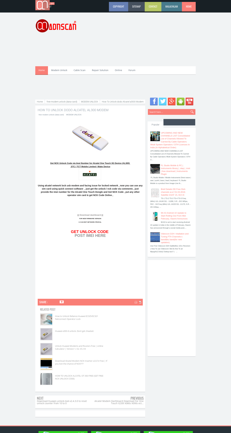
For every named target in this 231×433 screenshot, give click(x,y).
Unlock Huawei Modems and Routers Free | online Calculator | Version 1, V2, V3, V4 (69, 335)
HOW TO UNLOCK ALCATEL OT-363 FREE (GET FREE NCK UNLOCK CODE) (116, 348)
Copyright (118, 6)
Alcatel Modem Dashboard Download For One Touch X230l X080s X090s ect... (119, 372)
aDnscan (61, 428)
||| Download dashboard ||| (90, 215)
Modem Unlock (59, 70)
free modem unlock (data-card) (51, 115)
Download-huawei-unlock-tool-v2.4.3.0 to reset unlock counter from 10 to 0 (62, 372)
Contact (153, 6)
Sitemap (136, 6)
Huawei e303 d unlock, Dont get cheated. (116, 317)
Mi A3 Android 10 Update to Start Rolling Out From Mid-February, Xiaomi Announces (174, 216)
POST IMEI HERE (90, 235)
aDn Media (145, 428)
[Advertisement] (137, 41)
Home (189, 6)
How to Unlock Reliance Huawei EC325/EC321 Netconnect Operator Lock (68, 319)
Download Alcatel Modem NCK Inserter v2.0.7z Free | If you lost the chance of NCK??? (117, 334)
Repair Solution (100, 70)
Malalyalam (171, 6)
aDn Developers (168, 428)
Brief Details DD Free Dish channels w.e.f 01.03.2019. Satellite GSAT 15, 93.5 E (173, 192)
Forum (131, 70)
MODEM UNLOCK (72, 115)
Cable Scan (80, 70)
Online (118, 70)
